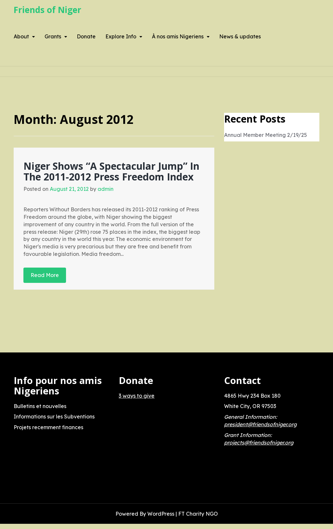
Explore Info (120, 36)
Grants (53, 36)
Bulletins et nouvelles (40, 406)
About (21, 36)
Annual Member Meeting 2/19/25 (265, 135)
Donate (86, 36)
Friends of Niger (47, 10)
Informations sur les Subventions (54, 416)
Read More (45, 275)
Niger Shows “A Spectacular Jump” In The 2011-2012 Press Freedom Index (111, 171)
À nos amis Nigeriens (178, 36)
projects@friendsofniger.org (258, 442)
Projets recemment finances (48, 427)
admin (105, 189)
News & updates (240, 36)
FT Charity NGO (198, 513)
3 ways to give (136, 395)
